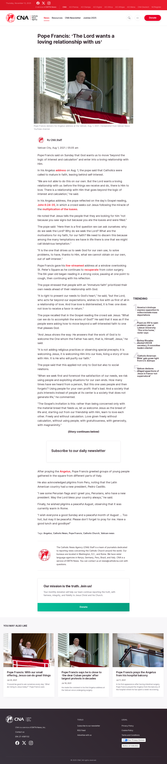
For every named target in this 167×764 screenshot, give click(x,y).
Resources (57, 18)
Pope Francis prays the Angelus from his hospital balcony (136, 674)
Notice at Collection (131, 746)
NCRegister (156, 7)
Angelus (65, 471)
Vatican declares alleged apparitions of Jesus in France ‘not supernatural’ (148, 372)
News (46, 18)
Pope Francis (75, 533)
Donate (152, 17)
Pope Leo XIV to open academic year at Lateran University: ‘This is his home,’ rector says (147, 328)
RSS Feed (81, 730)
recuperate (91, 269)
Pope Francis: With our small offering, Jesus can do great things (28, 674)
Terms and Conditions (131, 735)
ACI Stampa (86, 7)
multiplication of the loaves (59, 209)
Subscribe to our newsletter (88, 726)
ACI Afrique (120, 7)
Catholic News (60, 533)
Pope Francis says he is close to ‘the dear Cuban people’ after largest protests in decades (82, 675)
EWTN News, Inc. (38, 727)
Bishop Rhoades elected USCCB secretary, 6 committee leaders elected (148, 344)
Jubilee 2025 (89, 18)
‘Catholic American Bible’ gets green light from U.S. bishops (148, 358)
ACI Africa (108, 7)
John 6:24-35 (46, 204)
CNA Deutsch (143, 7)
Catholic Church (91, 533)
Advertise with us (84, 735)
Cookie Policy (127, 730)
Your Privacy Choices (134, 740)
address (61, 170)
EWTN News (51, 7)
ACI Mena (131, 7)
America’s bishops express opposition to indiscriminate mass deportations (148, 311)
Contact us (19, 732)
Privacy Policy (128, 726)
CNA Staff (56, 140)
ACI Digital (97, 7)
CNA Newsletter (73, 18)
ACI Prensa (73, 7)
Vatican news (107, 533)
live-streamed (75, 265)
